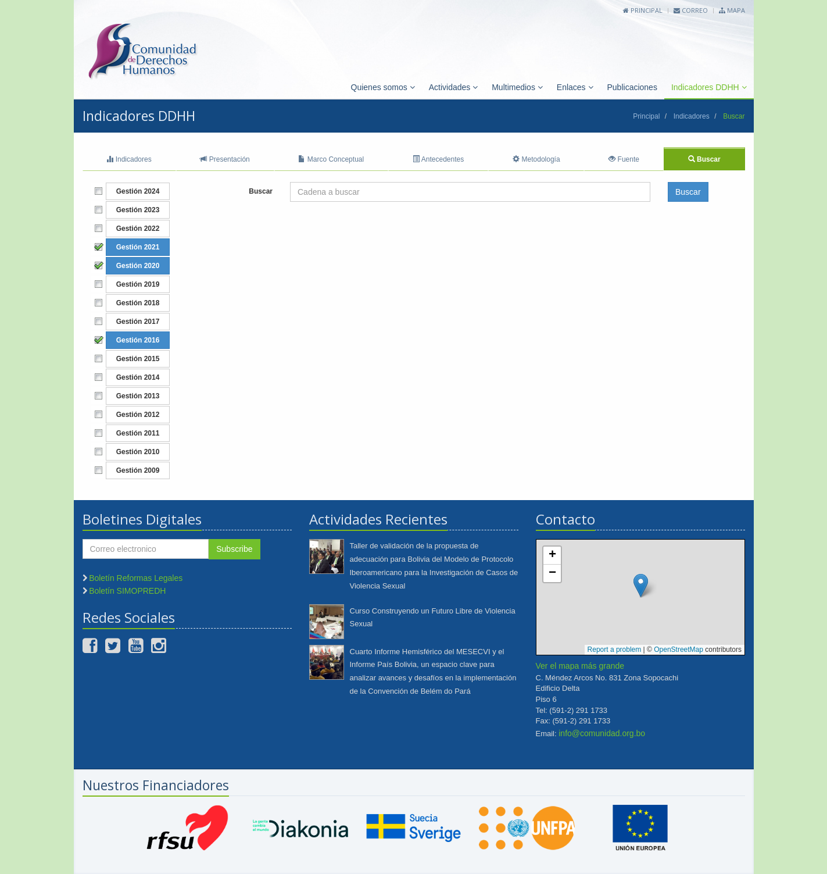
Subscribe (234, 549)
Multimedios (517, 87)
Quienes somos (383, 87)
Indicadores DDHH (709, 87)
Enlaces (575, 87)
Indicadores (692, 116)
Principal (643, 10)
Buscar (704, 159)
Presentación (224, 159)
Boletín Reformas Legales (135, 578)
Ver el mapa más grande (580, 665)
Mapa (732, 10)
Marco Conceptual (331, 159)
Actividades (453, 87)
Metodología (536, 159)
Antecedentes (438, 159)
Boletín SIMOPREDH (127, 590)
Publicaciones (632, 87)
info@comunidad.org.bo (602, 733)
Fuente (623, 159)
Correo (691, 10)
